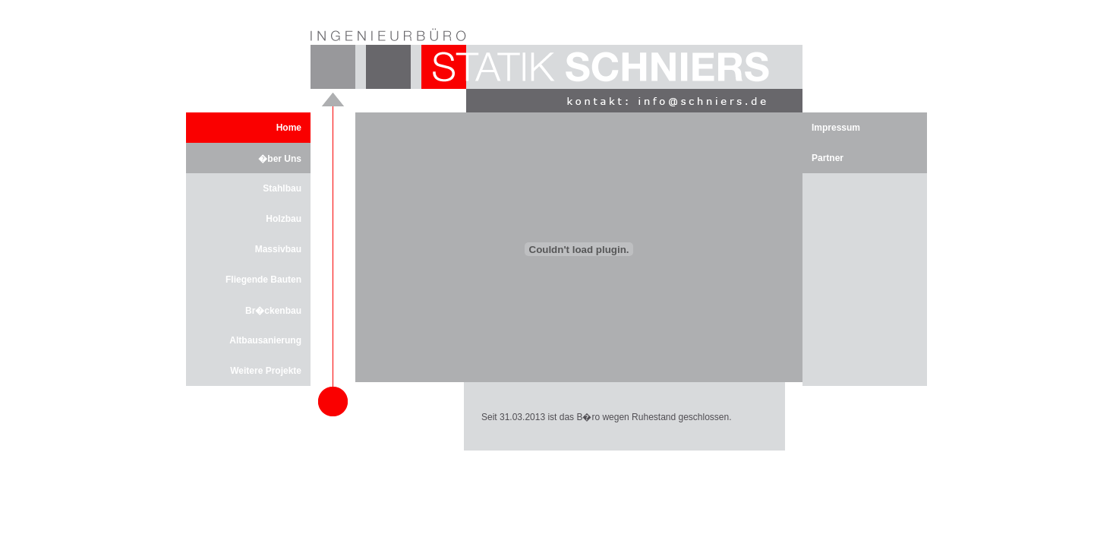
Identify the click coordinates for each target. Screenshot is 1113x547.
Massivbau (278, 249)
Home (288, 127)
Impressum (836, 127)
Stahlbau (282, 188)
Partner (827, 158)
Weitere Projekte (265, 370)
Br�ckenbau (273, 310)
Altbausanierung (265, 340)
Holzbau (283, 218)
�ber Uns (279, 158)
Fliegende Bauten (263, 279)
